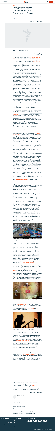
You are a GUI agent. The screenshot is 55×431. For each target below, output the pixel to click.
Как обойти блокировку (18, 422)
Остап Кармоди (16, 16)
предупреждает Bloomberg (28, 262)
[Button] (32, 21)
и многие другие (36, 61)
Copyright (16, 426)
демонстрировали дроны (22, 304)
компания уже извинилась (22, 179)
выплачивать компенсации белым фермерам (28, 127)
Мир (14, 5)
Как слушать (16, 420)
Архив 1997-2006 (4, 424)
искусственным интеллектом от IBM (30, 354)
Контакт (2, 426)
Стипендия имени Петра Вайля (7, 422)
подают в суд (27, 184)
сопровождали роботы (29, 308)
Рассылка (16, 424)
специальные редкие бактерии (22, 340)
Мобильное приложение (5, 420)
